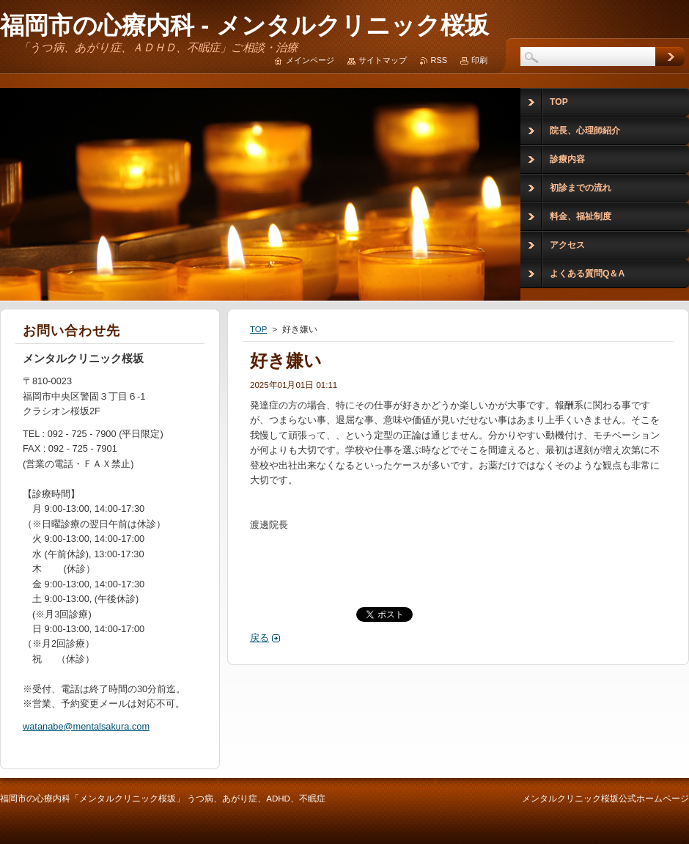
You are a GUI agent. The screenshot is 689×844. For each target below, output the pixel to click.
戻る (259, 637)
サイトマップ (382, 60)
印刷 (479, 60)
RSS (439, 60)
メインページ (310, 60)
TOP (258, 329)
